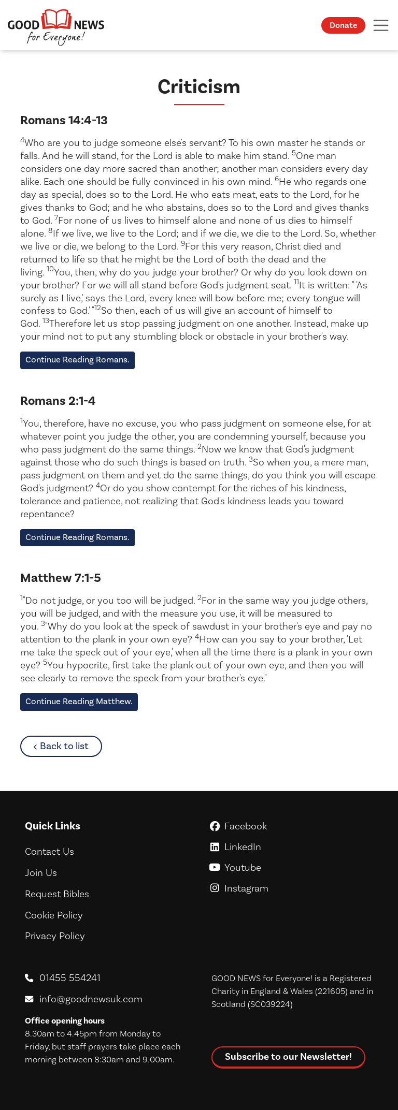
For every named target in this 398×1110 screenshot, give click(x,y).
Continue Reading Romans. (77, 360)
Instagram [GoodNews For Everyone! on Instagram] (292, 888)
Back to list (70, 745)
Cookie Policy (54, 915)
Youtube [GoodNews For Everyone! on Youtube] (292, 867)
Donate (343, 25)
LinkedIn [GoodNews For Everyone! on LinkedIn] (292, 847)
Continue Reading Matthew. (79, 701)
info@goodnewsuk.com (91, 999)
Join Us (41, 873)
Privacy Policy (55, 936)
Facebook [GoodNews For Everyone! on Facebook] (292, 826)
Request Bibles (57, 894)
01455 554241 (70, 978)
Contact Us (49, 851)
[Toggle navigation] (380, 25)
